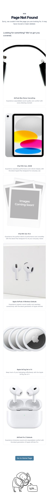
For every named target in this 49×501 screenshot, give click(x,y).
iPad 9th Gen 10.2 (24, 234)
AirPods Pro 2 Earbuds (24, 437)
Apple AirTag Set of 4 (24, 369)
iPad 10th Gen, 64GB (24, 166)
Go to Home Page (24, 458)
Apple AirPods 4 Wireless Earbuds (24, 301)
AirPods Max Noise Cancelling (24, 98)
